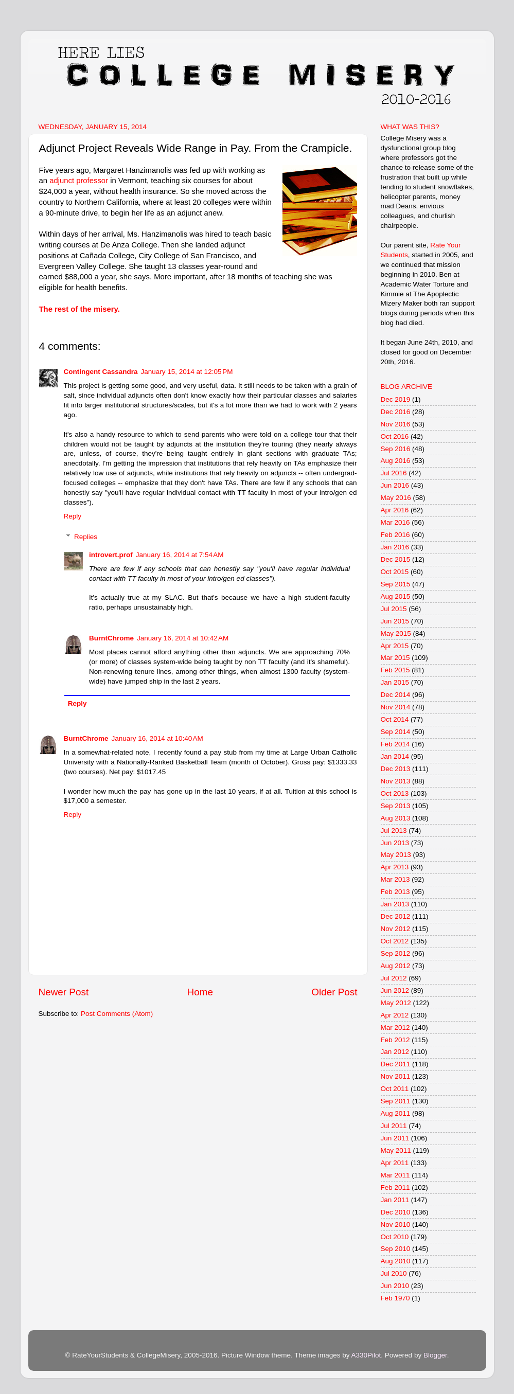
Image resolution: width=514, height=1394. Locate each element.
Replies (85, 537)
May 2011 (396, 1150)
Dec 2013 (396, 769)
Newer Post (64, 992)
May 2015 (396, 633)
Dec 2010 (396, 1212)
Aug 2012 (396, 966)
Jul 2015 (394, 609)
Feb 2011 (395, 1187)
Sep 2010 (396, 1249)
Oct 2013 (395, 793)
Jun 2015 (395, 621)
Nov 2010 (396, 1224)
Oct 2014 (395, 719)
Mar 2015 (395, 658)
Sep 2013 (396, 806)
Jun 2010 (395, 1286)
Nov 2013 (396, 781)
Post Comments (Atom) (117, 1013)
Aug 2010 (396, 1261)
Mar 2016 (395, 522)
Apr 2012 (395, 1015)
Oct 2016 (395, 436)
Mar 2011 (395, 1175)
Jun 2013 (395, 843)
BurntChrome (111, 638)
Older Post (334, 992)
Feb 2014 (395, 744)
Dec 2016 (396, 412)
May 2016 (396, 498)
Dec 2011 (396, 1064)
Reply (73, 516)
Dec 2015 (396, 559)
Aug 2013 (396, 818)
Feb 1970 (395, 1298)
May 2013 (396, 855)
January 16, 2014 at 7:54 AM (180, 555)
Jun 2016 (395, 485)
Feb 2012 (395, 1040)
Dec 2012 (396, 916)
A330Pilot (366, 1355)
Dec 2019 (396, 399)
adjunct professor (78, 180)
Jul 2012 (394, 978)
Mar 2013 (395, 879)
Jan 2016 (395, 547)
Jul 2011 (394, 1126)
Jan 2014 (395, 756)
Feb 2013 (395, 892)
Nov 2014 (396, 707)
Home (200, 992)
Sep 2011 (396, 1101)
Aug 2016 (396, 460)
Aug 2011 (396, 1113)
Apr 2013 (395, 867)
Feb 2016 (395, 535)
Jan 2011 (395, 1200)
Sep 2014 (396, 732)
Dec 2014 (396, 695)
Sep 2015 (396, 584)
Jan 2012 (395, 1052)
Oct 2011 (395, 1089)
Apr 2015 (395, 646)
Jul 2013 (394, 830)
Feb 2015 (395, 670)
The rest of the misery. (79, 309)
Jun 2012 (395, 990)
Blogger (435, 1355)
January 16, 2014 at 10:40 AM (157, 738)
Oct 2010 (395, 1237)
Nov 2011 (396, 1076)
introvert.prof (111, 555)
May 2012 (396, 1003)
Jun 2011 (395, 1138)
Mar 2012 (395, 1027)
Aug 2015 (396, 596)
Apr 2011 (395, 1163)
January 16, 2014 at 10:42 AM (182, 638)
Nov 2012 (396, 929)
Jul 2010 (394, 1273)
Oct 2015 (395, 572)
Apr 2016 (395, 510)
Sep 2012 (396, 953)
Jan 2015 (395, 682)
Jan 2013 (395, 904)
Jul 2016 (394, 473)
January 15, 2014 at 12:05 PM (187, 372)
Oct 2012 (395, 941)
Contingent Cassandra (101, 372)
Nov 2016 (396, 424)
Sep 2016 (396, 449)
